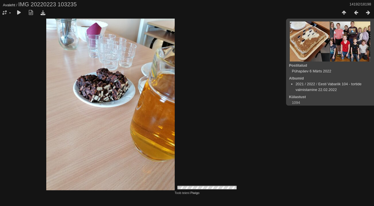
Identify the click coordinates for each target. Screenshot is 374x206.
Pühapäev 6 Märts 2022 (311, 71)
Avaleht (9, 5)
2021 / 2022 (305, 84)
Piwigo (195, 193)
